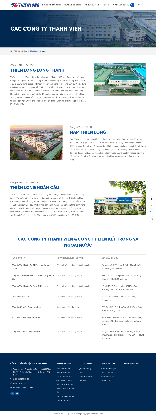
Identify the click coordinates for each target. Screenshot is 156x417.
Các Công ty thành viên (64, 376)
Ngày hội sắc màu (107, 376)
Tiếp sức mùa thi (107, 372)
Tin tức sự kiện (92, 5)
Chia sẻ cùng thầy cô (108, 369)
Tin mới (81, 372)
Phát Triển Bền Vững (122, 5)
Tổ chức (59, 392)
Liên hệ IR (82, 380)
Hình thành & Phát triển (64, 380)
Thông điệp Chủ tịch (63, 372)
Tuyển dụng (105, 380)
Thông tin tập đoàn (51, 5)
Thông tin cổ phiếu (85, 376)
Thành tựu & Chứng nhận (65, 384)
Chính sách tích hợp (63, 400)
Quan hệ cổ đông (72, 5)
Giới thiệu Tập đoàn (63, 369)
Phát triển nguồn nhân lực (65, 396)
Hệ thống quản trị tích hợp (65, 388)
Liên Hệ (105, 5)
